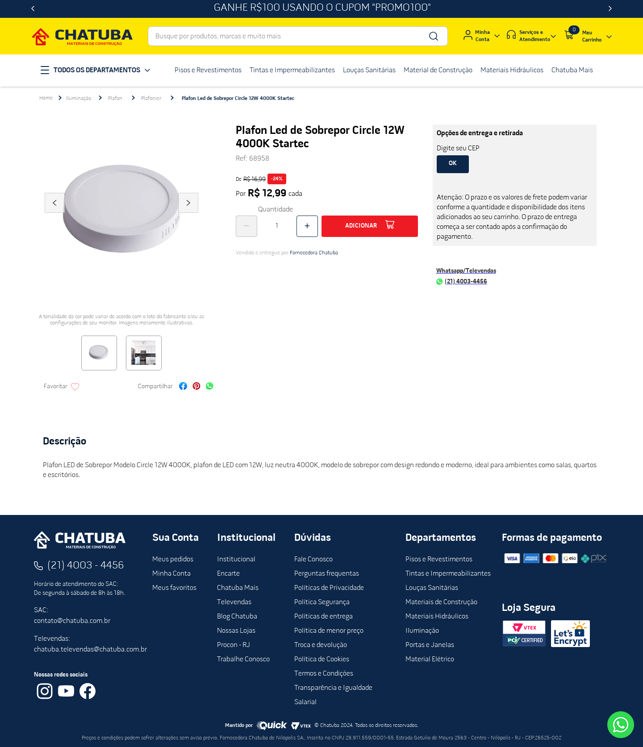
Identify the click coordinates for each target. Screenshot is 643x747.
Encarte (228, 573)
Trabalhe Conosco (243, 659)
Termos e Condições (323, 673)
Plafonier (151, 98)
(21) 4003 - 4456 (85, 565)
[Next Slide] (610, 8)
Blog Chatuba (237, 616)
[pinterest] (196, 387)
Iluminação (78, 98)
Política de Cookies (321, 659)
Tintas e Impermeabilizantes (448, 573)
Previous (54, 215)
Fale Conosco (313, 559)
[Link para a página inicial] (46, 98)
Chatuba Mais (238, 588)
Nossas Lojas (236, 631)
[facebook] (183, 387)
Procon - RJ (233, 645)
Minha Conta (171, 573)
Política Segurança (322, 602)
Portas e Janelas (429, 645)
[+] (307, 226)
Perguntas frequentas (326, 573)
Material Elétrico (429, 659)
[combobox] (298, 36)
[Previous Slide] (33, 8)
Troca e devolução (320, 645)
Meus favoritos (174, 588)
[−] (246, 226)
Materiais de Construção (441, 602)
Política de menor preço (328, 631)
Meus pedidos (172, 559)
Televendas (234, 602)
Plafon (115, 98)
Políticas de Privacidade (329, 588)
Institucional (236, 559)
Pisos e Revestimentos (438, 559)
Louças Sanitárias (431, 588)
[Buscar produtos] (433, 36)
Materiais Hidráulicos (436, 616)
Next (188, 215)
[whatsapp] (209, 387)
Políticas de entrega (323, 616)
